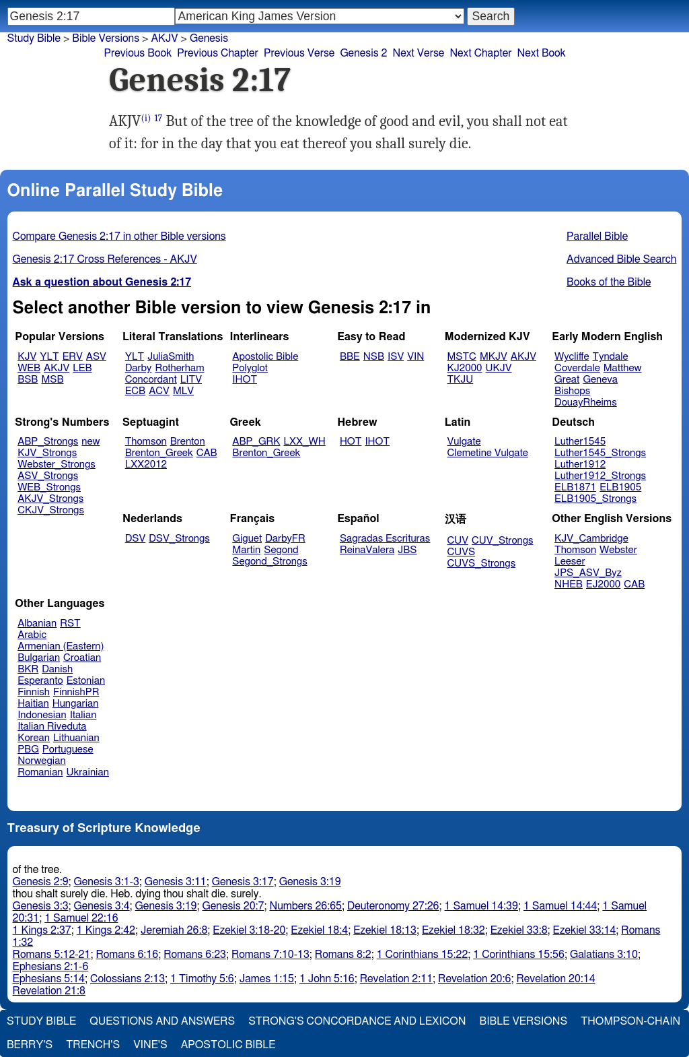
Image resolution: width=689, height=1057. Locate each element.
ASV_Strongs (47, 476)
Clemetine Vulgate (487, 453)
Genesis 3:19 (310, 881)
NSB (373, 357)
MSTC (461, 357)
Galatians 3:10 (604, 954)
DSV (135, 539)
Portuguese (68, 749)
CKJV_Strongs (50, 510)
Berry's (29, 1044)
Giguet (247, 539)
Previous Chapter (217, 53)
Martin (246, 550)
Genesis (209, 38)
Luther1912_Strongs (600, 476)
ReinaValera (367, 550)
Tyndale (610, 357)
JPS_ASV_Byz (588, 573)
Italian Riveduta (51, 727)
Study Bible (34, 38)
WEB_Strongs (49, 487)
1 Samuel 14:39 (481, 906)
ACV (159, 391)
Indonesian (42, 715)
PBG (28, 749)
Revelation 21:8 (49, 991)
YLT (49, 357)
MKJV (493, 357)
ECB (135, 391)
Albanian (37, 623)
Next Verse (419, 53)
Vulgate (464, 442)
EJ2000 (603, 584)
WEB (28, 368)
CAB (206, 453)
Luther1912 (580, 464)
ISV (396, 357)
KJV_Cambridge (591, 539)
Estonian (86, 681)
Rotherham (179, 368)
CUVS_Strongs (481, 563)
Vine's (150, 1044)
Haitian (33, 704)
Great (566, 380)
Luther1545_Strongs (600, 453)
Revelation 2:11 (396, 978)
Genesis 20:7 (233, 906)
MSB (52, 380)
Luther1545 (580, 442)
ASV (96, 357)
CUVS (461, 552)
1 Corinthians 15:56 (519, 954)
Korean (33, 738)
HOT (350, 442)
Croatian (82, 658)
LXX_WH (305, 442)
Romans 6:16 (127, 954)
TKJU (460, 380)
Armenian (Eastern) (60, 646)
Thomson (146, 442)
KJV (26, 357)
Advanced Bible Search (621, 259)
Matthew (623, 368)
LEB (82, 368)
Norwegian (41, 761)
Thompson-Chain (630, 1021)
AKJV (56, 368)
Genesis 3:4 (102, 906)
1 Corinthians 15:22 (422, 954)
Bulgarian (38, 658)
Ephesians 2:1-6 (51, 966)
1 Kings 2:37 (42, 930)
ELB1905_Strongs (595, 499)
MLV (183, 391)
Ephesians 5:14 (49, 978)
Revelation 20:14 (555, 978)
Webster (618, 550)
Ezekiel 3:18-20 (249, 930)
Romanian (40, 772)
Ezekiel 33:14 (584, 930)
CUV (458, 541)
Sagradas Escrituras (385, 539)
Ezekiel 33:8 (519, 930)
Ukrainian (88, 772)
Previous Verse (299, 53)
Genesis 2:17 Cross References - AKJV (105, 259)
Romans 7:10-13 (270, 954)
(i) (146, 118)
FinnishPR (76, 692)
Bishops (572, 391)
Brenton (187, 442)
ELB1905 (620, 487)
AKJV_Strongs (50, 499)
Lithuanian (76, 738)
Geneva (600, 380)
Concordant (151, 380)
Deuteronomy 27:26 (393, 906)
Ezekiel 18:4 (319, 930)
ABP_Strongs (47, 442)
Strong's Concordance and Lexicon (357, 1021)
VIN (415, 357)
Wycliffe (571, 357)
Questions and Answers (162, 1021)
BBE (350, 357)
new (90, 442)
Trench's (93, 1044)
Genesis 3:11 (176, 881)
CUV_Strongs (502, 541)
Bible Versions (105, 38)
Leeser (569, 561)
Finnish (33, 692)
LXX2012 (146, 464)
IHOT (244, 380)
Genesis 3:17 (243, 881)
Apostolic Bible (228, 1044)
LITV (191, 380)
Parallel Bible (597, 236)
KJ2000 (464, 368)
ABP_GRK (256, 442)
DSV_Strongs (179, 539)
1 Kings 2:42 (106, 930)
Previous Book (138, 53)
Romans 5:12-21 (52, 954)
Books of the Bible (609, 282)
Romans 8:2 (343, 954)
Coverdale (577, 368)
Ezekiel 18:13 (384, 930)
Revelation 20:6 (474, 978)
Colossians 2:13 (127, 978)
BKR (27, 669)
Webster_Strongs (56, 464)
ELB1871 (575, 487)
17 (158, 118)
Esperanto (40, 681)
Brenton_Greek (159, 453)
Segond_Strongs (269, 561)
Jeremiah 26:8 (174, 930)
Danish (57, 669)
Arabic (31, 635)
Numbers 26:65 (305, 906)
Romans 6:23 (195, 954)
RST (70, 623)
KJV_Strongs (47, 453)
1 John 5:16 (327, 978)
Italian (83, 715)
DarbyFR (285, 539)
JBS (407, 550)
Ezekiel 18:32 (453, 930)
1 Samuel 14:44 (560, 906)
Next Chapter (480, 53)
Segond (281, 550)
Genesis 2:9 (41, 881)
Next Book (541, 53)
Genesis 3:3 (41, 906)
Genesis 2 (363, 53)
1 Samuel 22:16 (81, 918)
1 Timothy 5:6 (202, 978)
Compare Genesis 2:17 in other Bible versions (119, 236)
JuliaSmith (170, 357)
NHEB (568, 584)
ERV (73, 357)
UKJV (499, 368)
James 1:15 (267, 978)
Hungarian (75, 704)
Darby (138, 368)
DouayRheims (585, 402)
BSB (27, 380)
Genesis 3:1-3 (106, 881)
